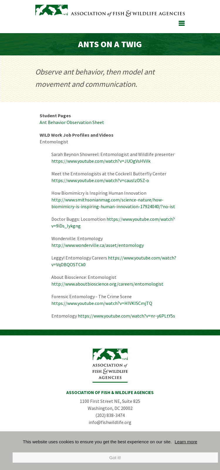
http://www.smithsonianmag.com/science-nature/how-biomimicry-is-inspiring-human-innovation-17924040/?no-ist (113, 203)
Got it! (115, 457)
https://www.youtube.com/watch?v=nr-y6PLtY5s (126, 316)
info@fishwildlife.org (110, 422)
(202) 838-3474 (110, 415)
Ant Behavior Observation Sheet (72, 122)
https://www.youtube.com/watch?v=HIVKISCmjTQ (101, 303)
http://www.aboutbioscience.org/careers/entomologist (107, 284)
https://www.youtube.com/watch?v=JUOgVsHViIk (100, 161)
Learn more (186, 441)
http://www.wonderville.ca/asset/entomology (97, 245)
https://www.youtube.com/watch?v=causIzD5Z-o (100, 180)
